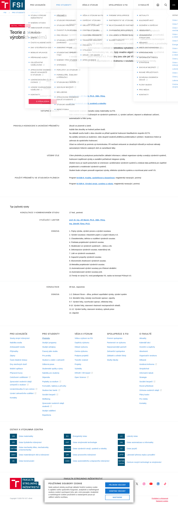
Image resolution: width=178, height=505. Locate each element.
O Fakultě (143, 5)
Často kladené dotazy (18, 360)
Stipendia (46, 377)
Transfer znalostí (81, 360)
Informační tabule (146, 373)
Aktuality (142, 338)
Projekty (78, 364)
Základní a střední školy (116, 356)
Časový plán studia (49, 351)
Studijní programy (49, 343)
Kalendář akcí (144, 343)
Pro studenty (63, 5)
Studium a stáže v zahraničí (53, 360)
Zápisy (12, 356)
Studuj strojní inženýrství (20, 338)
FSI (5, 12)
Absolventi (143, 351)
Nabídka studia (16, 343)
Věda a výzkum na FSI (84, 338)
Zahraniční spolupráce (116, 351)
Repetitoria (46, 415)
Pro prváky (46, 356)
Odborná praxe (48, 364)
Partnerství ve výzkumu (116, 343)
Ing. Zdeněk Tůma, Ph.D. (79, 224)
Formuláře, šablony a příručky (54, 386)
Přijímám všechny (117, 485)
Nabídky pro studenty (50, 373)
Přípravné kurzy (16, 373)
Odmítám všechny (117, 491)
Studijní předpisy (49, 347)
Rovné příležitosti (146, 386)
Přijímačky (14, 351)
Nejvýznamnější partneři (116, 347)
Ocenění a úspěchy (147, 347)
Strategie (143, 377)
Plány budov (144, 395)
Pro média (143, 399)
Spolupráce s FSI (118, 5)
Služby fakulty (112, 360)
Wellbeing (46, 399)
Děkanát (142, 360)
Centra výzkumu (81, 351)
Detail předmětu (53, 12)
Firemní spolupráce (114, 338)
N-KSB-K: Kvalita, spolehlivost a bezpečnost (96, 178)
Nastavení (117, 497)
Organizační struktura (148, 356)
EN (174, 5)
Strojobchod (144, 369)
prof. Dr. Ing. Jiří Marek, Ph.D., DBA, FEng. (87, 96)
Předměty (35, 12)
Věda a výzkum (90, 5)
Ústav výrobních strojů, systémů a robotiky (87, 103)
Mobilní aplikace (16, 369)
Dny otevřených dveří (18, 364)
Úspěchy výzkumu (82, 343)
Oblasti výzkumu (81, 347)
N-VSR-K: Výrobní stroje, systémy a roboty (95, 184)
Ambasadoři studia (17, 347)
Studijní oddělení (49, 411)
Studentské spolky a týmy (52, 369)
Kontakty (13, 398)
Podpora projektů (81, 356)
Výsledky (78, 369)
